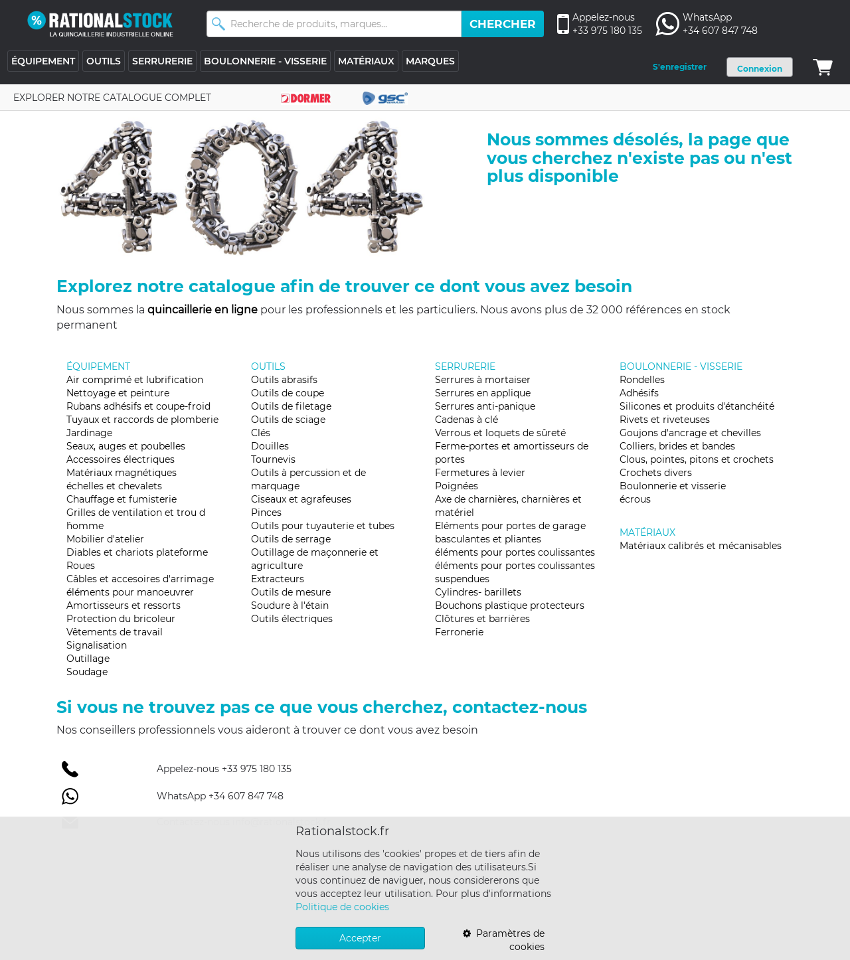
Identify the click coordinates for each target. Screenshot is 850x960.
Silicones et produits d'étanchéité (697, 406)
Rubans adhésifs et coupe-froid (138, 406)
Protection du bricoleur (120, 619)
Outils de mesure (291, 592)
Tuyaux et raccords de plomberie (142, 420)
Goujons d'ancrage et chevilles (690, 433)
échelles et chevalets (114, 486)
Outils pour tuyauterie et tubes (322, 526)
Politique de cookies (342, 907)
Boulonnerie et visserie (673, 486)
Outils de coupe (287, 393)
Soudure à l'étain (290, 605)
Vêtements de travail (114, 632)
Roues (80, 566)
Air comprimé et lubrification (134, 380)
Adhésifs (639, 393)
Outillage (88, 659)
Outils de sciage (288, 420)
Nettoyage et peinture (117, 393)
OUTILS (103, 61)
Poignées (456, 486)
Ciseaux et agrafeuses (301, 499)
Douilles (270, 446)
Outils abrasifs (284, 380)
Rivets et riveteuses (665, 420)
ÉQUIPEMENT (43, 61)
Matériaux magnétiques (121, 473)
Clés (260, 433)
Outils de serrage (291, 539)
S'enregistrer (680, 67)
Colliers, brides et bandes (677, 446)
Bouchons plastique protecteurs (509, 605)
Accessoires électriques (120, 459)
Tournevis (273, 459)
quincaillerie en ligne (202, 309)
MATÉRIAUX (366, 61)
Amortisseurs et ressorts (123, 605)
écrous (635, 499)
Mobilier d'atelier (105, 539)
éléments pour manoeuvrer (130, 592)
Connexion (759, 69)
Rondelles (642, 380)
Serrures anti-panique (485, 406)
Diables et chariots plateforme (137, 552)
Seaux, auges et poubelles (125, 446)
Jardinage (89, 433)
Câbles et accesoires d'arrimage (140, 579)
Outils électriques (292, 619)
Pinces (266, 513)
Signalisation (96, 645)
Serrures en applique (483, 393)
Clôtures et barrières (482, 619)
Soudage (87, 672)
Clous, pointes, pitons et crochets (697, 459)
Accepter (360, 938)
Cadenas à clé (466, 420)
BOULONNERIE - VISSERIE (265, 61)
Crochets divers (656, 473)
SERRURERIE (162, 61)
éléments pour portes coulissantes (515, 552)
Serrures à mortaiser (483, 380)
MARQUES (430, 61)
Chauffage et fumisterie (121, 499)
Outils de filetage (291, 406)
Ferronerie (459, 632)
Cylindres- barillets (478, 592)
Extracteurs (277, 579)
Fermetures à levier (480, 473)
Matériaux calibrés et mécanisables (701, 546)
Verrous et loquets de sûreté (500, 433)
